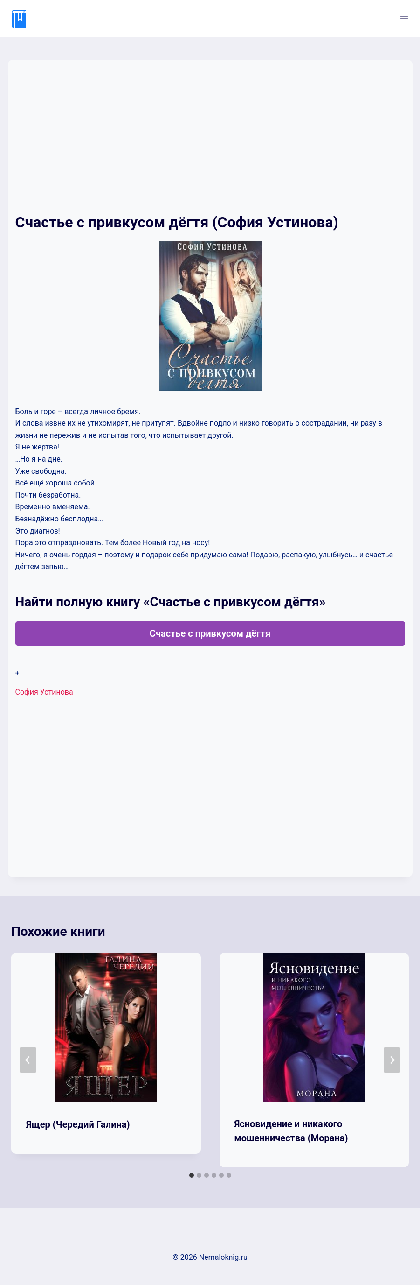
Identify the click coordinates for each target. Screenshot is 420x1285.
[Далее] (392, 1060)
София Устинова (44, 692)
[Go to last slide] (28, 1060)
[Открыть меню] (404, 18)
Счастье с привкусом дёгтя (210, 633)
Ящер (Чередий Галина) (78, 1124)
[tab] (191, 1175)
